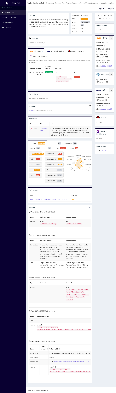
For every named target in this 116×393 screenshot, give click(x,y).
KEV (47, 148)
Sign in (101, 8)
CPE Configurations (55, 51)
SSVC (74, 148)
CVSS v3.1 (55, 143)
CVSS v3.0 (71, 143)
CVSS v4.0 (37, 143)
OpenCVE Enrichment (38, 56)
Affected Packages (76, 51)
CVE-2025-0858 (35, 3)
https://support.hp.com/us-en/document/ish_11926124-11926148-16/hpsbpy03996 (58, 199)
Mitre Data (36, 51)
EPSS (60, 148)
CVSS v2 (35, 148)
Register (111, 8)
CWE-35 (103, 151)
